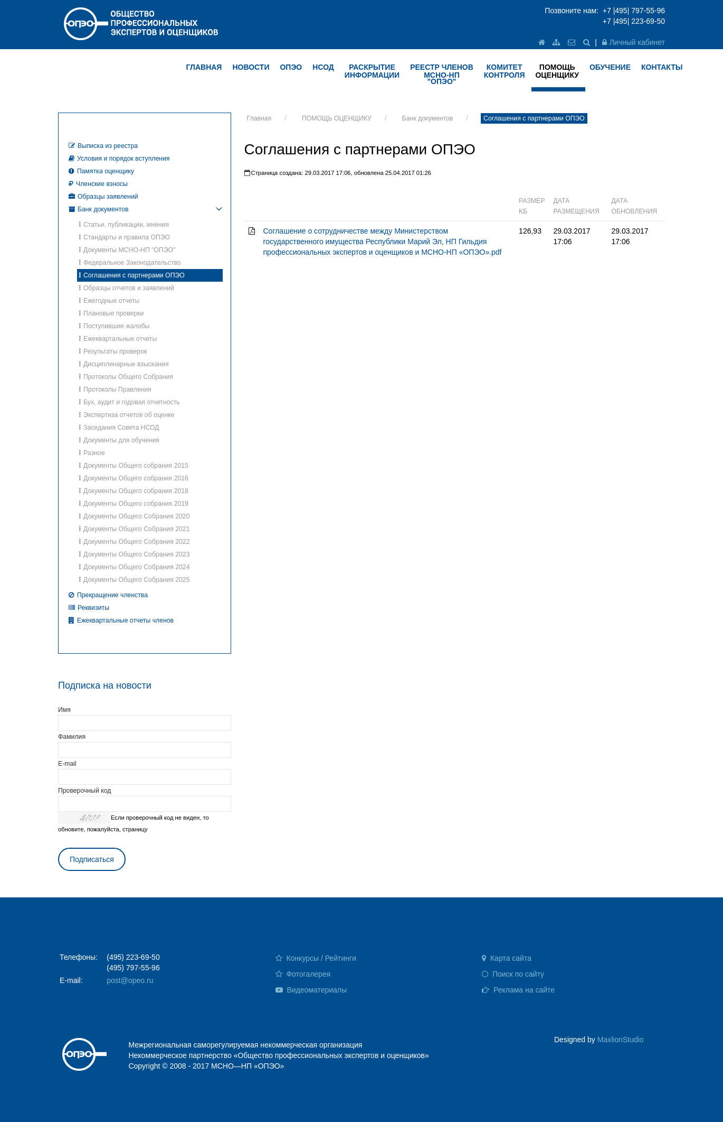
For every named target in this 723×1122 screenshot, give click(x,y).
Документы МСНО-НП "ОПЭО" (127, 250)
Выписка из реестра (103, 146)
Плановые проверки (111, 313)
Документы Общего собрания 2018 (133, 491)
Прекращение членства (108, 595)
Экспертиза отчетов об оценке (127, 415)
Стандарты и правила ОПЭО (124, 237)
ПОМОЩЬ (557, 71)
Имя (64, 709)
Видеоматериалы (311, 990)
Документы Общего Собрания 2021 (134, 529)
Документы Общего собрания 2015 (133, 465)
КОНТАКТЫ (661, 67)
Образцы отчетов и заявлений (126, 288)
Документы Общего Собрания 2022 (134, 541)
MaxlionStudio (620, 1039)
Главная (259, 118)
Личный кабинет (633, 42)
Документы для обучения (119, 440)
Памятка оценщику (101, 171)
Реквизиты (89, 607)
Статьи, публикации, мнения (124, 224)
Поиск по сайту (513, 974)
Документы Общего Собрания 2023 (134, 554)
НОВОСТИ (250, 67)
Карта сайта (506, 958)
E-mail (67, 763)
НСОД (323, 67)
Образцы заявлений (103, 196)
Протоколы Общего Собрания (126, 377)
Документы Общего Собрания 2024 (134, 567)
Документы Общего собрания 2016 (133, 478)
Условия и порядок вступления (119, 158)
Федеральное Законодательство (130, 262)
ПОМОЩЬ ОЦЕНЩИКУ (337, 118)
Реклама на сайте (518, 990)
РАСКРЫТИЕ (372, 71)
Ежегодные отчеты (109, 300)
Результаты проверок (113, 351)
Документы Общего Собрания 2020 (134, 516)
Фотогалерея (303, 974)
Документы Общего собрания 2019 (133, 503)
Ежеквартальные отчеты (118, 338)
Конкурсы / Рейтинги (315, 958)
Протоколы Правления (115, 389)
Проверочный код (84, 790)
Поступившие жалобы (114, 326)
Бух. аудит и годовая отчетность (129, 402)
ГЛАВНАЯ (204, 67)
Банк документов (427, 118)
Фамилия (71, 736)
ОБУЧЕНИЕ (610, 67)
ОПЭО (291, 67)
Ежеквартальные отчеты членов (121, 620)
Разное (91, 453)
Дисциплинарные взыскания (124, 364)
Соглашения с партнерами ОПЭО (534, 118)
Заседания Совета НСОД (119, 427)
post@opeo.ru (130, 980)
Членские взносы (98, 184)
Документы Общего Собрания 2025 (134, 579)
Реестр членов (441, 74)
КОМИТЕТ (504, 71)
